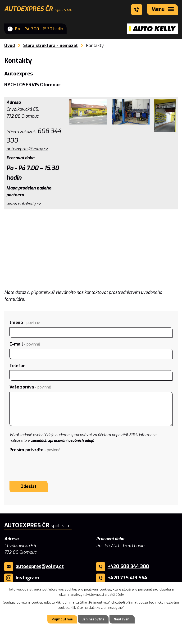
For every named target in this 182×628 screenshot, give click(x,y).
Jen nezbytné (93, 619)
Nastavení (122, 619)
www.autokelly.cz (23, 204)
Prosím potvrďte (34, 450)
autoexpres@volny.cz (27, 149)
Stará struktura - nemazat (50, 45)
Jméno (24, 322)
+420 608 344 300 (128, 566)
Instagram (27, 578)
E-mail (24, 344)
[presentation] (45, 463)
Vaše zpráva (30, 387)
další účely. (116, 594)
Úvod (9, 45)
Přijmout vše (62, 619)
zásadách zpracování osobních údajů (62, 440)
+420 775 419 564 (127, 578)
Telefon (17, 366)
